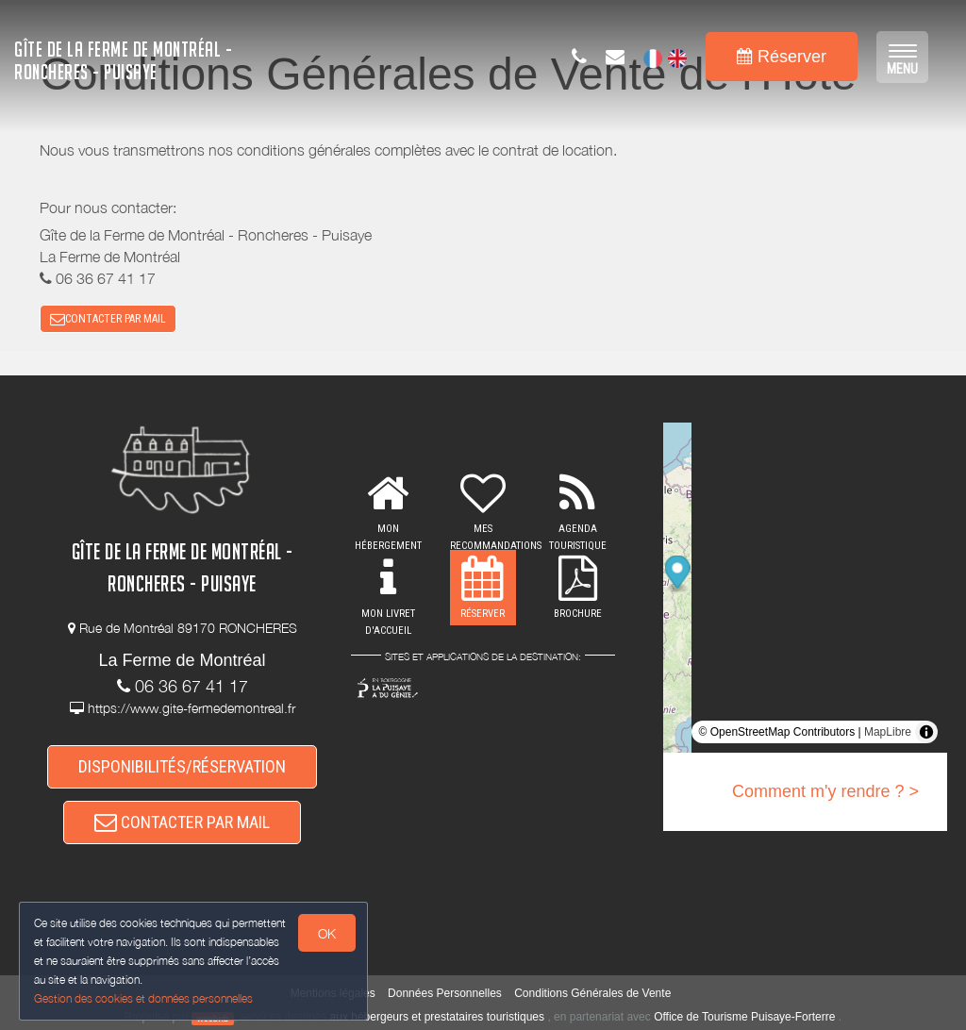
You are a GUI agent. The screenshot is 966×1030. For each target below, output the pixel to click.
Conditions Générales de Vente (592, 993)
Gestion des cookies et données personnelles (143, 998)
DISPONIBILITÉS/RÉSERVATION (182, 766)
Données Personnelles (445, 993)
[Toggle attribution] (926, 732)
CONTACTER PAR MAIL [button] (108, 318)
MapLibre (887, 732)
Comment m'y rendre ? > (825, 791)
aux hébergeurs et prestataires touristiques (437, 1016)
